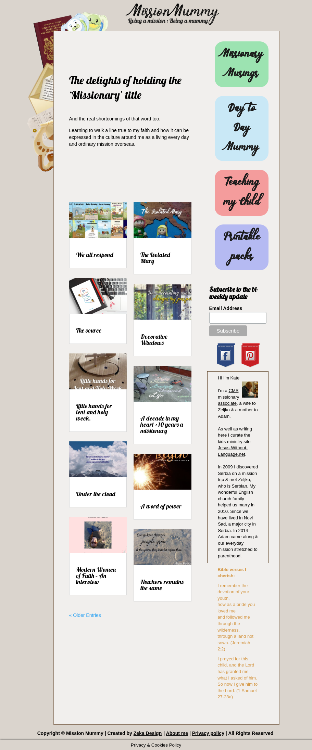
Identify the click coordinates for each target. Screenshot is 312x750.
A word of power (161, 506)
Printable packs (241, 247)
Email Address (225, 308)
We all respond (94, 255)
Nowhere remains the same (162, 585)
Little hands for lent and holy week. (94, 412)
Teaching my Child (241, 193)
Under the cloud (95, 494)
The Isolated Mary (155, 258)
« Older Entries (85, 615)
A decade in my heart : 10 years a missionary (161, 424)
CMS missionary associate (228, 397)
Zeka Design (148, 733)
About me (177, 733)
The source (88, 330)
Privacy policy (208, 733)
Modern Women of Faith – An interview (96, 576)
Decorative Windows (153, 340)
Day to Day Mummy (242, 128)
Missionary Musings (242, 64)
